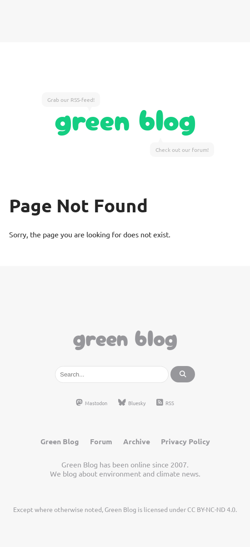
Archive (136, 441)
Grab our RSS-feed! (71, 99)
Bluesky (131, 403)
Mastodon (91, 403)
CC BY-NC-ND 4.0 (211, 509)
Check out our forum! (182, 149)
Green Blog (125, 118)
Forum (101, 441)
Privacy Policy (185, 441)
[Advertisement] (125, 20)
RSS (165, 403)
